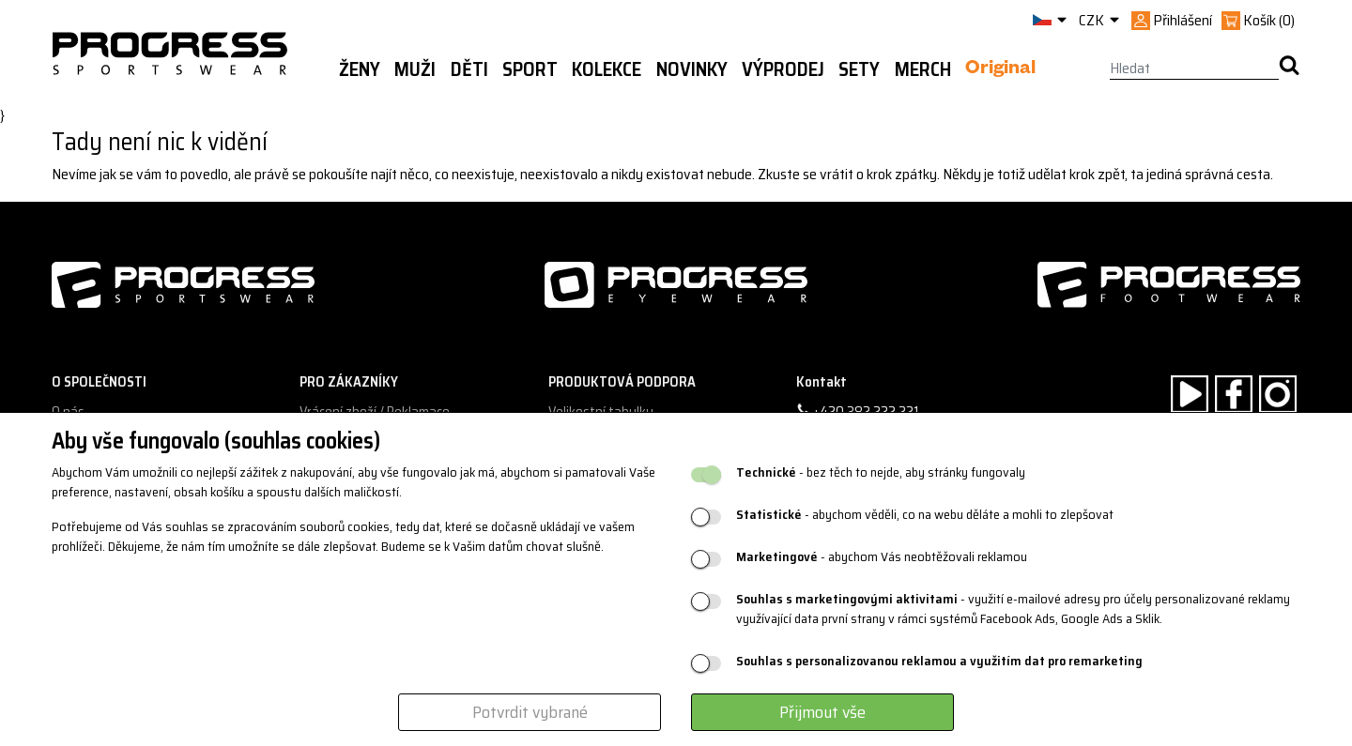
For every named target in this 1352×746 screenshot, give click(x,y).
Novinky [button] (692, 69)
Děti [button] (469, 69)
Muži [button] (415, 69)
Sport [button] (530, 69)
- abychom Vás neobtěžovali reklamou (881, 557)
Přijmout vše (822, 712)
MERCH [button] (923, 69)
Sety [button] (859, 69)
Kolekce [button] (606, 69)
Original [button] (1000, 70)
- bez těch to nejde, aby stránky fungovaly (880, 472)
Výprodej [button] (783, 69)
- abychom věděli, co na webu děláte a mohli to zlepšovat (925, 515)
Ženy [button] (359, 69)
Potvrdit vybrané (530, 712)
